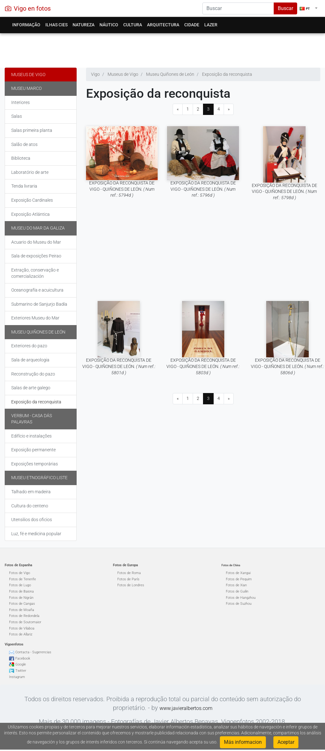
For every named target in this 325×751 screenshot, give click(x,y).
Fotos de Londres (130, 585)
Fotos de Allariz (20, 634)
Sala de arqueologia (30, 359)
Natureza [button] (83, 24)
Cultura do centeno (29, 505)
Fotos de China (230, 565)
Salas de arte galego (30, 387)
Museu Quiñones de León (38, 331)
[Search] (238, 8)
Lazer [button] (210, 24)
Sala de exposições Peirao (36, 255)
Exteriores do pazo (29, 345)
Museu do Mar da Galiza (38, 227)
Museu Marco (26, 88)
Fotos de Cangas (22, 604)
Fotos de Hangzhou (241, 598)
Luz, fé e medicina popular (36, 533)
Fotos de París (128, 579)
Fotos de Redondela (24, 616)
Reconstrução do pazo (33, 373)
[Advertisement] (160, 49)
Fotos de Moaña (21, 610)
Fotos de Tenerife (22, 579)
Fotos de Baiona (21, 591)
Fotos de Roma (129, 573)
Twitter (20, 671)
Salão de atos (24, 144)
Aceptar (285, 742)
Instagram (17, 677)
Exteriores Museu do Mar (35, 317)
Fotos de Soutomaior (25, 622)
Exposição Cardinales (32, 200)
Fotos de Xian (236, 585)
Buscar (285, 8)
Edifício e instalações (31, 435)
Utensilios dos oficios (31, 519)
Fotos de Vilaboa (21, 628)
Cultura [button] (132, 24)
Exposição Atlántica (30, 214)
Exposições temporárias (34, 463)
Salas (16, 116)
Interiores (20, 102)
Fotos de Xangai (238, 573)
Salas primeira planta (31, 130)
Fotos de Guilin (237, 591)
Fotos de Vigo (19, 573)
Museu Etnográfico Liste (39, 477)
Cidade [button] (191, 24)
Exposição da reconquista (36, 401)
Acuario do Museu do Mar (36, 242)
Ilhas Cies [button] (56, 24)
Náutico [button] (108, 24)
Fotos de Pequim (239, 579)
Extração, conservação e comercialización (35, 273)
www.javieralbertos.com (186, 708)
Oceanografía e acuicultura (37, 290)
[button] (308, 8)
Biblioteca (20, 158)
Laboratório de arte (29, 172)
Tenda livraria (24, 186)
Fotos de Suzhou (238, 604)
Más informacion (243, 742)
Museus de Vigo (28, 74)
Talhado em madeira (31, 491)
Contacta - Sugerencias (33, 652)
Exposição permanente (33, 449)
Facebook (22, 658)
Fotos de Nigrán (21, 598)
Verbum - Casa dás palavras (31, 418)
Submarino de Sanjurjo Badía (39, 304)
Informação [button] (26, 24)
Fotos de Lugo (20, 585)
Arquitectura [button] (163, 24)
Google (20, 664)
